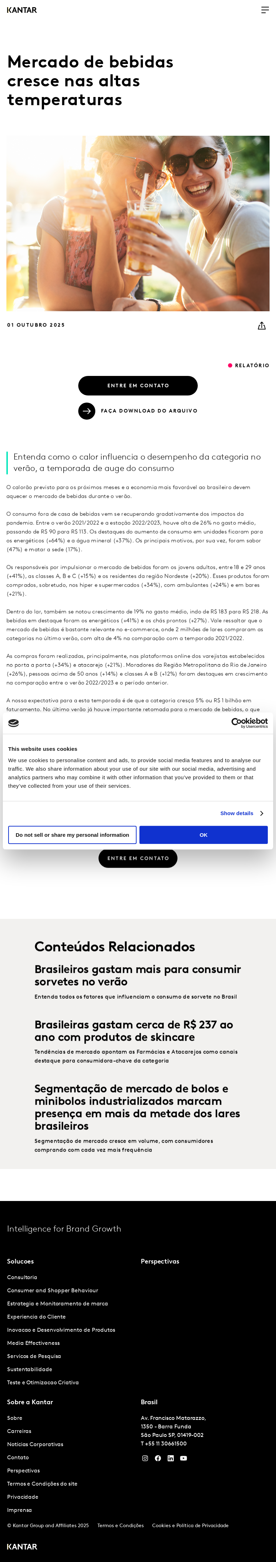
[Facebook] (158, 1460)
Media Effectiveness (33, 1343)
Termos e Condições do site (42, 1484)
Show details (237, 813)
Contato (17, 1458)
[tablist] (138, 1381)
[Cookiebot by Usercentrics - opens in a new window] (237, 723)
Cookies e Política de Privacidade (190, 1526)
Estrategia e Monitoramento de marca (57, 1304)
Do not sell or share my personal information (72, 835)
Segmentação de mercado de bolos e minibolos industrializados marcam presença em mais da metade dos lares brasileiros (137, 1123)
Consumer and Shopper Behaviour (52, 1291)
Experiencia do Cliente (36, 1317)
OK (204, 835)
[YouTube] (170, 1460)
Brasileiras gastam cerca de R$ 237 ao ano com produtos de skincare (133, 1047)
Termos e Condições (120, 1526)
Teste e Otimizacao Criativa (43, 1383)
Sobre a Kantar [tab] (30, 1402)
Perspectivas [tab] (160, 1262)
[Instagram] (145, 1460)
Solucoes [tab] (20, 1262)
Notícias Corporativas (35, 1445)
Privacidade (22, 1497)
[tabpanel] (71, 1330)
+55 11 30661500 (166, 1444)
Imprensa (19, 1510)
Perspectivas (23, 1471)
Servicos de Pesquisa (34, 1356)
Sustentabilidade (29, 1370)
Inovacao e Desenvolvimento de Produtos (61, 1330)
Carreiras (19, 1431)
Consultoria (22, 1278)
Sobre (14, 1418)
